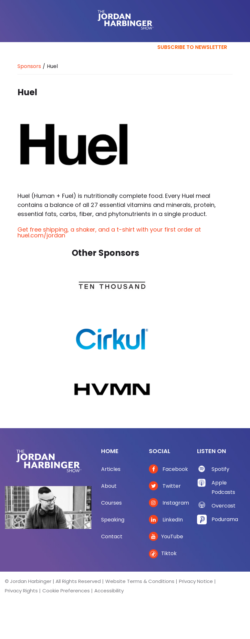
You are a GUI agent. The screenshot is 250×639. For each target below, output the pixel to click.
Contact (111, 536)
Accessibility (109, 590)
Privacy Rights (21, 590)
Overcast (223, 505)
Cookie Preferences (66, 590)
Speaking (112, 519)
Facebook (168, 469)
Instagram (169, 503)
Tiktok (163, 553)
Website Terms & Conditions (139, 581)
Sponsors (29, 66)
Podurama (225, 519)
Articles (110, 469)
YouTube (166, 536)
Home (110, 451)
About (109, 486)
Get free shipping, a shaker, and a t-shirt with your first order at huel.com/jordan (109, 232)
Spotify (220, 469)
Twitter (165, 486)
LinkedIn (166, 519)
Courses (111, 503)
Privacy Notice (196, 581)
